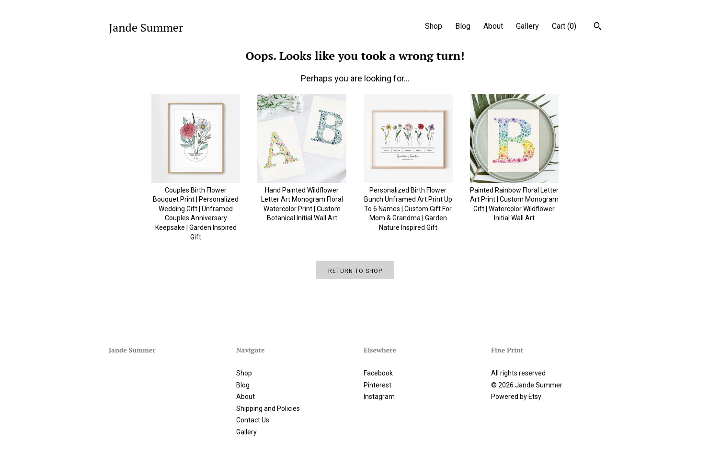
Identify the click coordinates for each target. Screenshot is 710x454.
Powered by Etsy (516, 396)
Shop (433, 26)
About (493, 26)
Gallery (527, 26)
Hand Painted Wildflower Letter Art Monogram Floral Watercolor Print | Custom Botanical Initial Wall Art (301, 199)
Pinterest (377, 385)
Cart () (564, 26)
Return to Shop (355, 271)
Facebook (378, 373)
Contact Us (252, 420)
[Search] (597, 27)
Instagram (379, 396)
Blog (462, 26)
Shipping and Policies (268, 408)
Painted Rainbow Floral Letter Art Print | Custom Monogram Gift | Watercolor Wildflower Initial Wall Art (514, 199)
